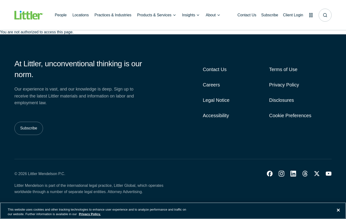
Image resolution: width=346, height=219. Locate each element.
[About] (213, 15)
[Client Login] (291, 15)
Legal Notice (216, 100)
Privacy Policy (284, 84)
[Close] (338, 211)
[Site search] (325, 15)
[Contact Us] (243, 15)
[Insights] (191, 15)
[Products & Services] (156, 15)
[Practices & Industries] (112, 15)
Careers (211, 84)
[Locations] (80, 15)
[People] (61, 15)
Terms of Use (283, 69)
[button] (270, 173)
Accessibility (216, 115)
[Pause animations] (310, 15)
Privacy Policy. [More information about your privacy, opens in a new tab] (90, 215)
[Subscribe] (267, 15)
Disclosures (281, 100)
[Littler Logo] (28, 15)
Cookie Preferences (290, 115)
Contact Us (215, 69)
